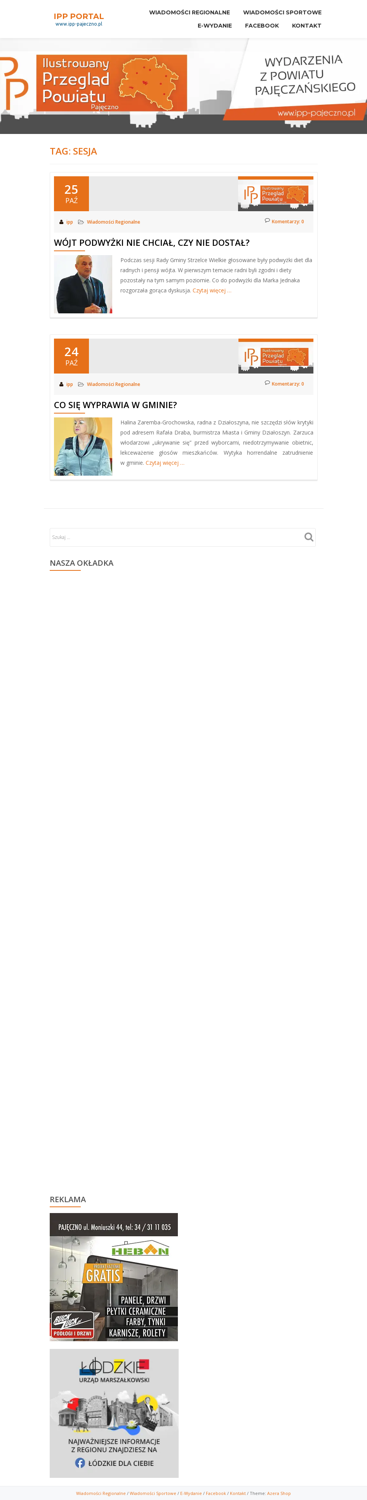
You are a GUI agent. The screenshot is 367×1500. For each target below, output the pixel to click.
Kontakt (305, 22)
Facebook (258, 22)
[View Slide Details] (114, 1277)
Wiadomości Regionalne (186, 11)
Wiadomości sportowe (281, 11)
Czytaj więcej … (212, 290)
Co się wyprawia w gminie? (115, 404)
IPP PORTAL (79, 14)
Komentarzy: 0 (284, 221)
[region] (114, 1275)
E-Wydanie (209, 22)
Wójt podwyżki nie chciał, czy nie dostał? (152, 242)
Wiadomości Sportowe (153, 1493)
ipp (70, 222)
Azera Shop (279, 1493)
